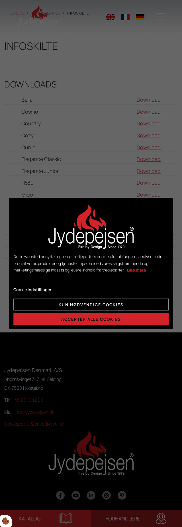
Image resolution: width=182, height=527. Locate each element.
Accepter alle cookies (91, 319)
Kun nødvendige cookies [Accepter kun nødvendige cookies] (91, 304)
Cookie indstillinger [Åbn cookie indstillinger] (32, 289)
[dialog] (91, 263)
